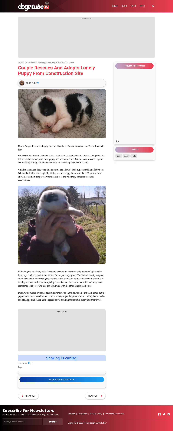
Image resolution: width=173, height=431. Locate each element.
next (118, 141)
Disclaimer (82, 414)
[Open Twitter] (164, 414)
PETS (142, 6)
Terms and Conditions (114, 414)
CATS (133, 6)
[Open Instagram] (168, 414)
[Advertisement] (86, 38)
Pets (134, 156)
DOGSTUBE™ (101, 423)
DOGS (124, 6)
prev (116, 141)
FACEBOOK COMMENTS (61, 379)
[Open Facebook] (159, 414)
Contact (71, 414)
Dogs (126, 156)
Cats (119, 156)
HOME (115, 6)
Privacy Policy (96, 414)
